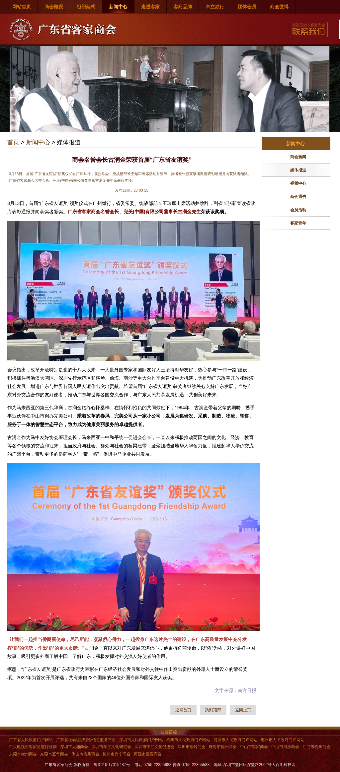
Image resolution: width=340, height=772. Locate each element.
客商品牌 (182, 6)
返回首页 (183, 710)
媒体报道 (298, 170)
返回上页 (243, 710)
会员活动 (298, 210)
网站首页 (21, 6)
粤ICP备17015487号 (112, 764)
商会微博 (279, 6)
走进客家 (150, 6)
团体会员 (247, 6)
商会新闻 (298, 157)
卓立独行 (215, 6)
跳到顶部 (213, 710)
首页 (13, 142)
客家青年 (298, 223)
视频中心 (298, 183)
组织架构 (86, 6)
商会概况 (53, 6)
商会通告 (298, 196)
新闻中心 (118, 6)
